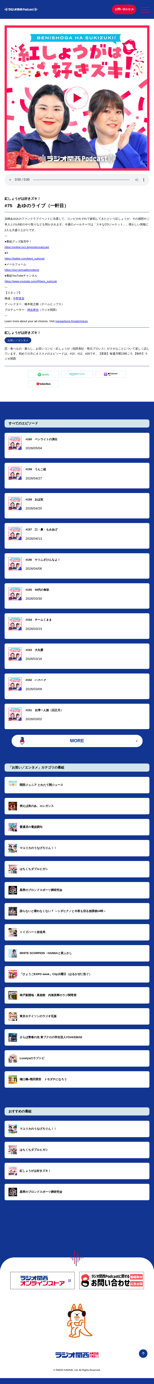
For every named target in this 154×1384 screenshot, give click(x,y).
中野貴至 (18, 299)
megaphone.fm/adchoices (71, 322)
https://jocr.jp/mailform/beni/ (22, 271)
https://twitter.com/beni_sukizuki (25, 260)
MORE (77, 745)
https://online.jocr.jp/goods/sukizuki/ (27, 248)
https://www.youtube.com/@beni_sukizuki (31, 282)
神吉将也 (33, 311)
